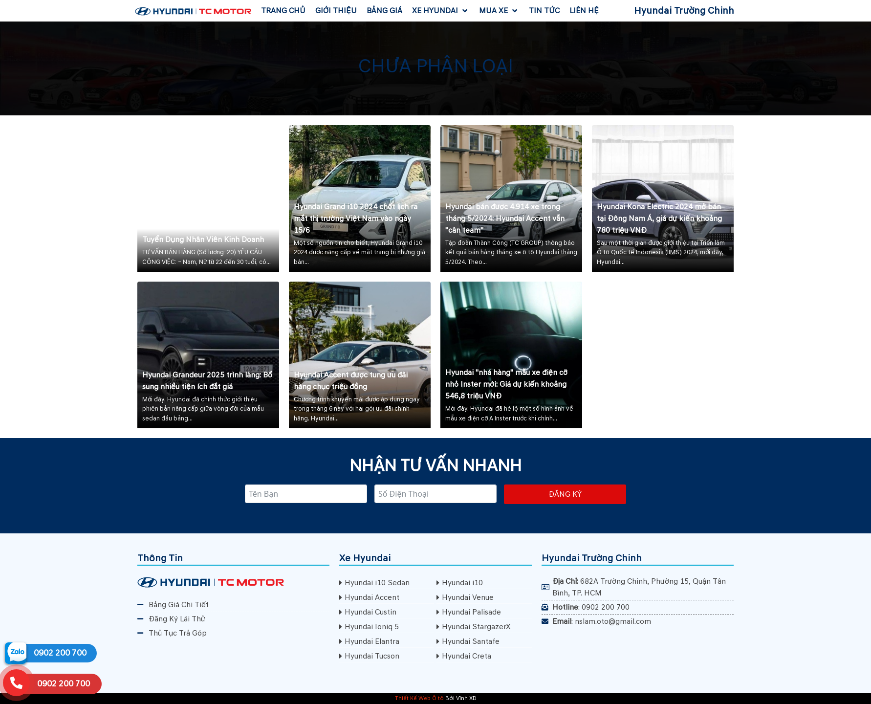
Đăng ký (565, 494)
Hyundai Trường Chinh (684, 11)
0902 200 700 (60, 653)
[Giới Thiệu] (336, 10)
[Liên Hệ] (584, 10)
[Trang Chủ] (283, 10)
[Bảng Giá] (384, 10)
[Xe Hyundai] (440, 10)
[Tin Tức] (544, 10)
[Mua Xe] (499, 10)
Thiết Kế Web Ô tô (419, 698)
